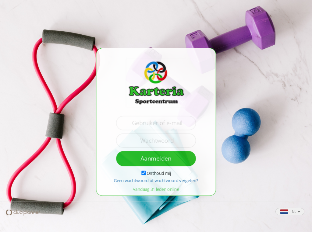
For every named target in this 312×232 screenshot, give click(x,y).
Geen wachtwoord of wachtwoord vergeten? (156, 181)
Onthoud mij (159, 173)
